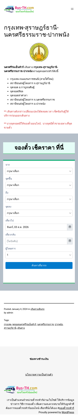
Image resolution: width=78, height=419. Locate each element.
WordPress (68, 412)
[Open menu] (72, 9)
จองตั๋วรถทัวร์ (66, 408)
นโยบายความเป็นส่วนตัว (39, 374)
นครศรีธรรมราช (45, 324)
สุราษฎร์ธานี (10, 328)
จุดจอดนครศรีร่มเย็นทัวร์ (24, 324)
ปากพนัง (59, 324)
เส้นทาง (21, 328)
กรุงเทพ (7, 324)
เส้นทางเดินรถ (37, 309)
